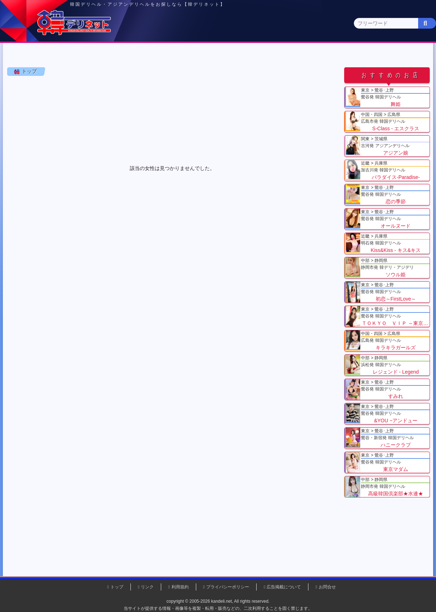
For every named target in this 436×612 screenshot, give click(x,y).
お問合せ (327, 586)
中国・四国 (350, 56)
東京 (93, 56)
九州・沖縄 (402, 56)
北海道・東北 (196, 56)
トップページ (35, 56)
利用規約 (180, 586)
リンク (147, 586)
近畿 (299, 56)
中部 (247, 56)
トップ (30, 89)
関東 (144, 56)
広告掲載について (284, 586)
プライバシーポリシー (227, 586)
